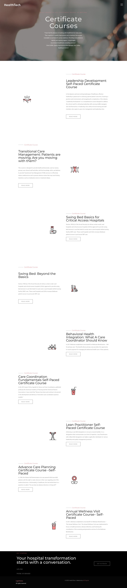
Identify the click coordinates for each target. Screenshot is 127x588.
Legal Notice (19, 581)
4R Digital (86, 580)
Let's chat (20, 571)
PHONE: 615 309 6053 (23, 575)
